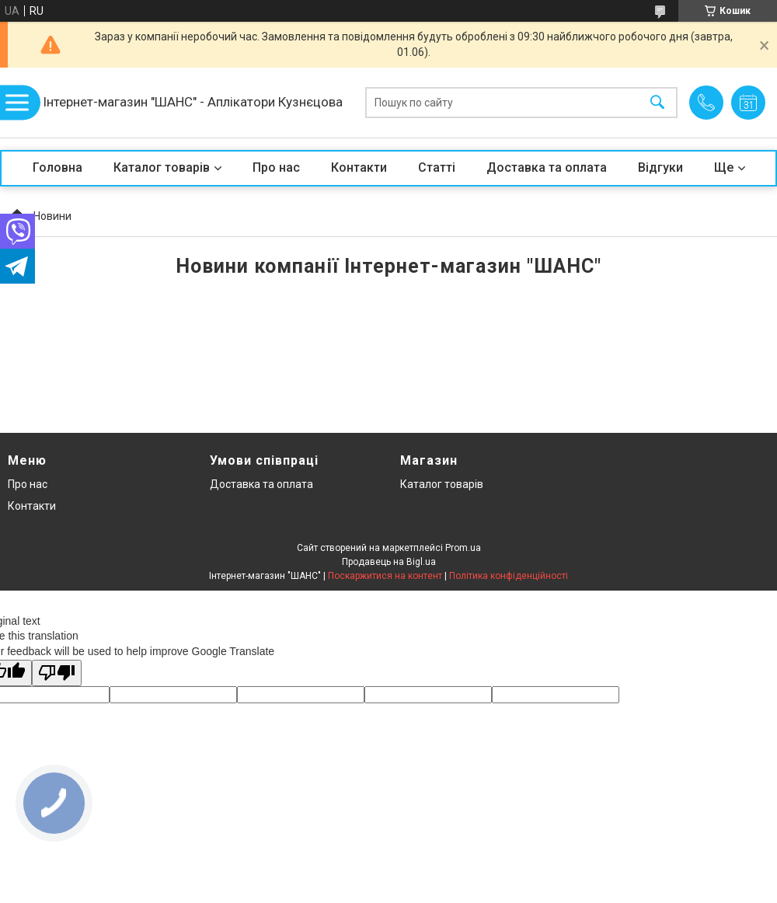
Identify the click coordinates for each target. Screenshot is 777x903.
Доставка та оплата (546, 167)
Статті (436, 167)
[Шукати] (657, 103)
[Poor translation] (57, 673)
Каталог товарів (161, 167)
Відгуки (660, 167)
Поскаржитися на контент (385, 575)
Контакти (359, 167)
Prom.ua (463, 547)
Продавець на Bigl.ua (389, 561)
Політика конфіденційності (508, 575)
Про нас (276, 167)
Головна (57, 167)
